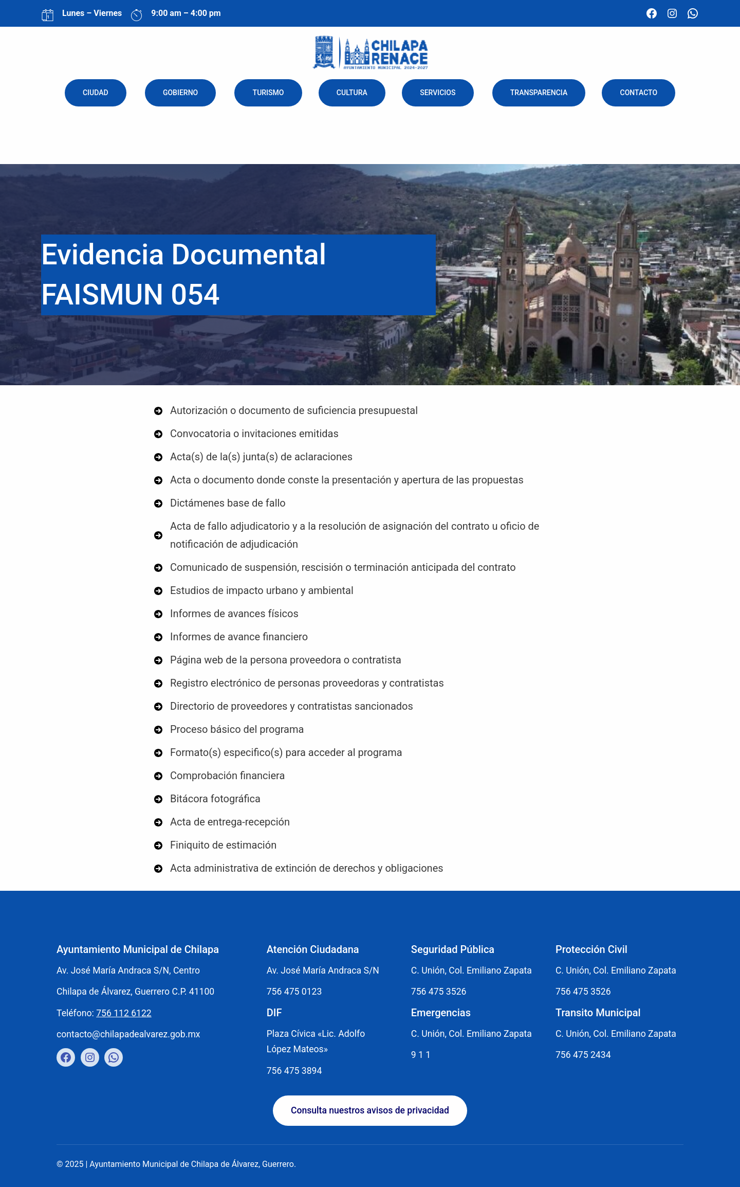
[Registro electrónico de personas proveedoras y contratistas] (299, 683)
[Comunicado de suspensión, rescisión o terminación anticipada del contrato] (335, 568)
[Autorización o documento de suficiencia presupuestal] (286, 411)
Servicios (437, 92)
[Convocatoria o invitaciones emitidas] (246, 434)
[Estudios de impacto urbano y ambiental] (254, 591)
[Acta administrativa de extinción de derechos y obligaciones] (298, 868)
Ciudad (95, 92)
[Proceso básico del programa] (229, 730)
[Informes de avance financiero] (231, 637)
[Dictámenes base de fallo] (220, 503)
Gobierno (180, 92)
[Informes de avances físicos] (226, 614)
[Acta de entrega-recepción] (222, 822)
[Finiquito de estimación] (215, 845)
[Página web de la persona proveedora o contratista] (277, 660)
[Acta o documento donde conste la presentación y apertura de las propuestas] (339, 480)
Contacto (639, 92)
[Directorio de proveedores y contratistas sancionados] (283, 706)
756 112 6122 (124, 1013)
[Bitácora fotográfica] (207, 799)
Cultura (352, 92)
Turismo (268, 92)
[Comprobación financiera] (219, 776)
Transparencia (538, 92)
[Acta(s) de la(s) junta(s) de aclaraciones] (253, 457)
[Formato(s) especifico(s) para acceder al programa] (278, 753)
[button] (370, 1110)
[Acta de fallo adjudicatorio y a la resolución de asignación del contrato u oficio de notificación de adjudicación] (370, 535)
